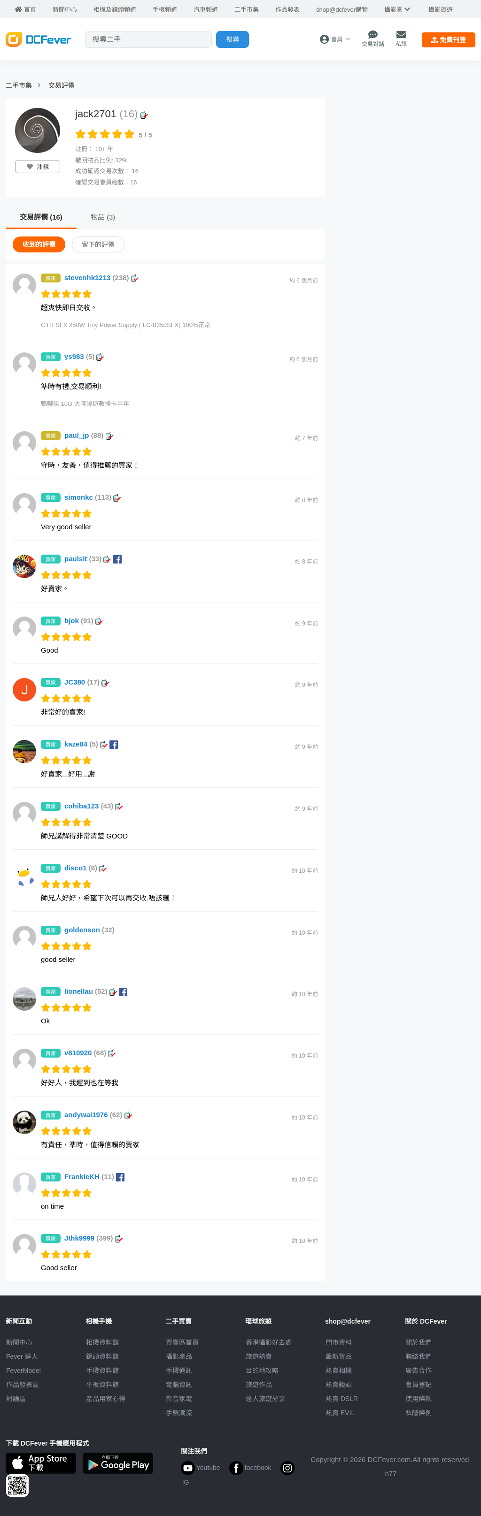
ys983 (84, 356)
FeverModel (23, 1370)
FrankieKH (94, 1177)
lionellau (95, 991)
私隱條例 (418, 1413)
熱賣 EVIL (340, 1413)
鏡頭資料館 (102, 1356)
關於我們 (418, 1342)
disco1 (85, 868)
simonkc (92, 497)
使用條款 (418, 1398)
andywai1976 (98, 1115)
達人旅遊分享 (265, 1398)
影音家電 (179, 1398)
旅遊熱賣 (259, 1356)
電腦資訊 (179, 1384)
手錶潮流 (179, 1413)
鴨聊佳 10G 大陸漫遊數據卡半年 (85, 403)
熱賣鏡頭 (339, 1384)
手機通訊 (179, 1370)
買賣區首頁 (182, 1342)
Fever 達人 (22, 1356)
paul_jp (88, 435)
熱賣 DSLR (342, 1398)
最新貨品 (339, 1356)
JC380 (86, 682)
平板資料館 (102, 1384)
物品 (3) (103, 217)
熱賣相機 (339, 1370)
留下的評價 (98, 244)
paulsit (93, 559)
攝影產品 (179, 1356)
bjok (83, 621)
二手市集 (19, 85)
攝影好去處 (269, 1342)
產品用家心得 (105, 1398)
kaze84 (91, 744)
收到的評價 (39, 244)
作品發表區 (22, 1384)
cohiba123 (93, 806)
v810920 (90, 1053)
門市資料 (339, 1342)
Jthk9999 (93, 1238)
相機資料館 (102, 1342)
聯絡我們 (418, 1356)
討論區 (16, 1398)
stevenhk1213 (101, 278)
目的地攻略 (262, 1370)
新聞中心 (19, 1342)
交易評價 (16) (41, 217)
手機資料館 (102, 1370)
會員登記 (418, 1384)
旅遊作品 (259, 1384)
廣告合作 (418, 1370)
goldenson (89, 930)
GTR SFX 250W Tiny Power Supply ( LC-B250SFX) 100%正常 (125, 324)
